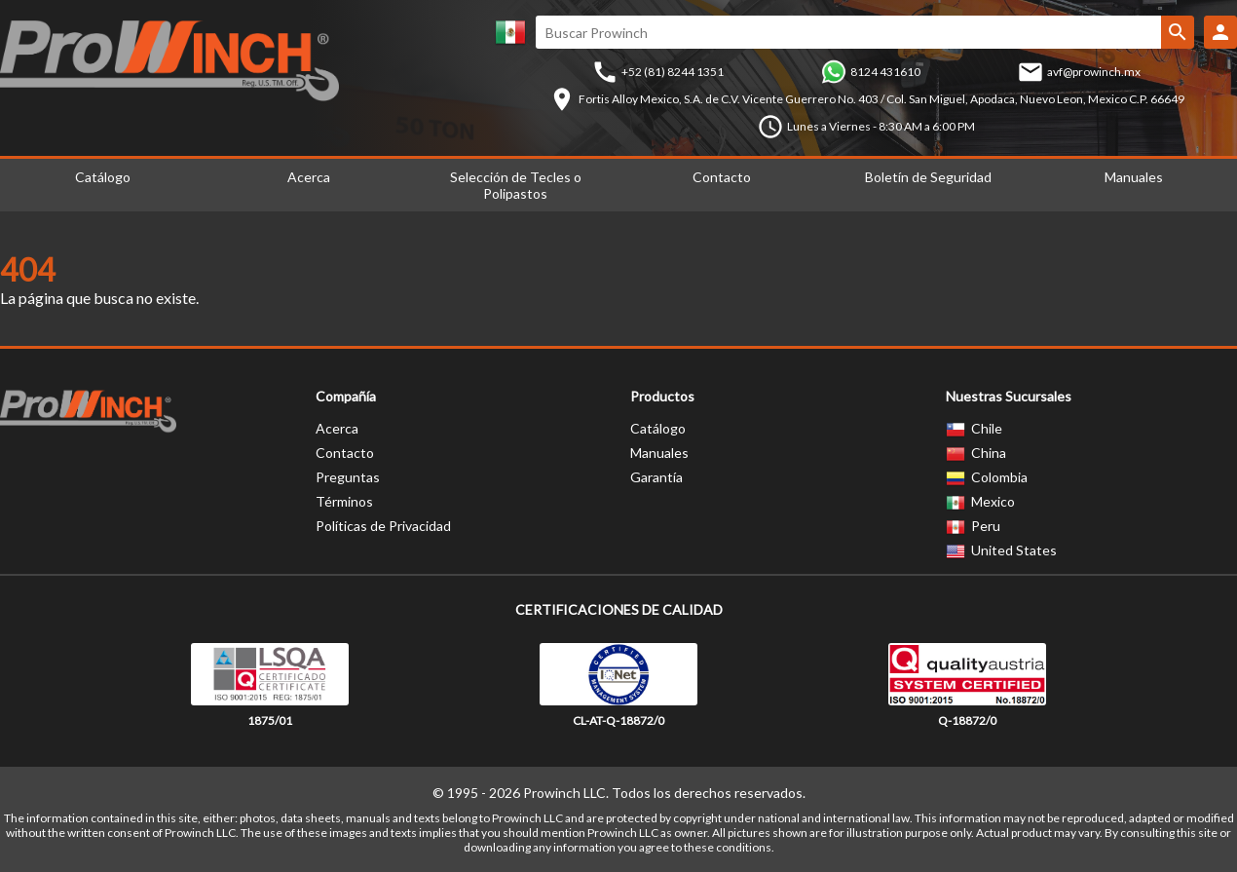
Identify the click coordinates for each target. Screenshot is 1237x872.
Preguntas (348, 477)
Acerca (308, 177)
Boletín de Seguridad (928, 177)
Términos (344, 501)
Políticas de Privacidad (383, 525)
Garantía (656, 477)
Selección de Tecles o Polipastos (515, 185)
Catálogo (658, 428)
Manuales (659, 452)
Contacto (722, 177)
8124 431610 (885, 71)
